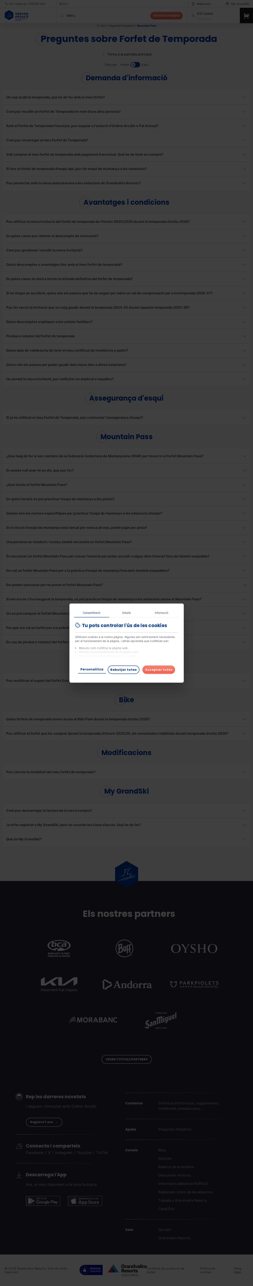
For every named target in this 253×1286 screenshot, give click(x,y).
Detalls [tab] (126, 612)
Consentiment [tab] (91, 612)
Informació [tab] (161, 612)
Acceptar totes (158, 669)
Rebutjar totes (123, 669)
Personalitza (92, 669)
